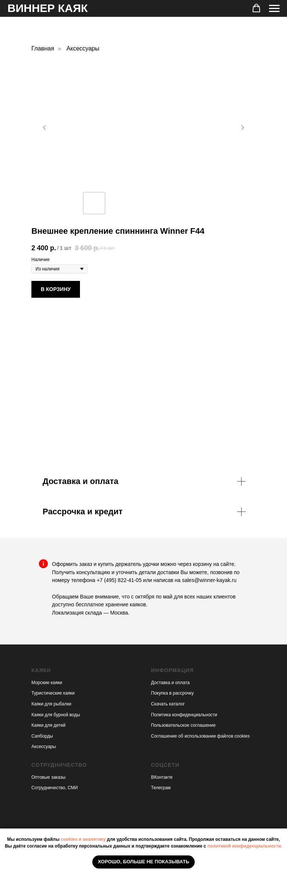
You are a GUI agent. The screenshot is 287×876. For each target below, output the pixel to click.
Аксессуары (83, 48)
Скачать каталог (168, 704)
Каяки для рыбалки (51, 704)
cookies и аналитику (83, 839)
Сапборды (42, 736)
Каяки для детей (48, 725)
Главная (42, 48)
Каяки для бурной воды (55, 714)
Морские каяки (46, 682)
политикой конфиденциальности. (244, 846)
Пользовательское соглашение (183, 725)
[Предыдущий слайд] (44, 127)
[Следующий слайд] (242, 127)
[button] (256, 8)
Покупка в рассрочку (172, 693)
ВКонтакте (162, 777)
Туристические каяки (53, 693)
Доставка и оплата (170, 682)
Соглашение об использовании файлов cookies (200, 736)
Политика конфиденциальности (184, 714)
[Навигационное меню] (274, 8)
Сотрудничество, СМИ (54, 787)
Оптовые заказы (48, 777)
